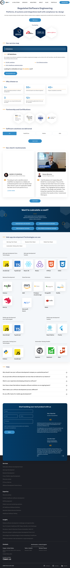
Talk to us (35, 20)
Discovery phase (7, 479)
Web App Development (8, 470)
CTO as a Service (7, 482)
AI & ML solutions (10, 62)
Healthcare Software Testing (10, 513)
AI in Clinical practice (42, 62)
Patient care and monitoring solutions (12, 504)
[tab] (35, 375)
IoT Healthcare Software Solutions (11, 507)
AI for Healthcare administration (14, 65)
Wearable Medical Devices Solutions (12, 510)
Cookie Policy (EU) (7, 554)
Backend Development (8, 473)
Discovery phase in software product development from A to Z (19, 532)
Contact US (64, 2)
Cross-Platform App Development (11, 476)
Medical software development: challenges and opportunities (18, 523)
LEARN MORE (11, 191)
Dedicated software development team (13, 466)
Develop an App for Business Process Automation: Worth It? (18, 529)
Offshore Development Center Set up (12, 485)
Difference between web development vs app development (18, 538)
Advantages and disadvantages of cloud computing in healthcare (19, 535)
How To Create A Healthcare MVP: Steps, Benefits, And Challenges (19, 526)
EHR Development (7, 501)
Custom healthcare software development (13, 498)
